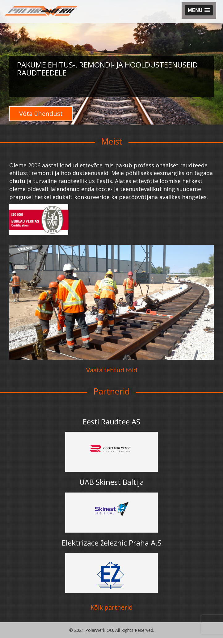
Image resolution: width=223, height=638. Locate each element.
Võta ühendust (41, 113)
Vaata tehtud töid (111, 370)
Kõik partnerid (111, 607)
